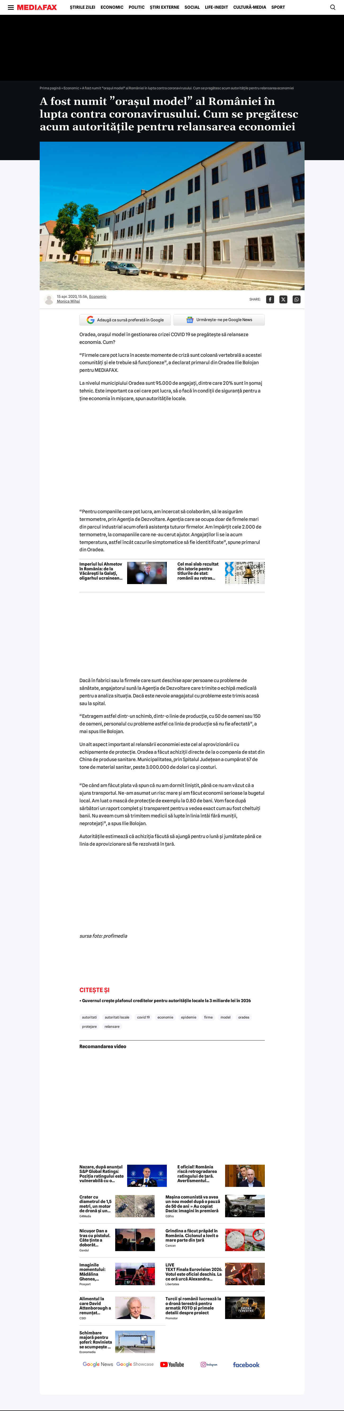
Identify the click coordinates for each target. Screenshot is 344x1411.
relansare (112, 1026)
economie (165, 1017)
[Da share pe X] (283, 299)
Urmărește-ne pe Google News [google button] (219, 320)
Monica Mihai (68, 301)
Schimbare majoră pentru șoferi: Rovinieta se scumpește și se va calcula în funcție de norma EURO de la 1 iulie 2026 (95, 1340)
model (225, 1017)
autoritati (89, 1017)
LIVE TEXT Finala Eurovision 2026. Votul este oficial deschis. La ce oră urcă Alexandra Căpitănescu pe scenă (194, 1272)
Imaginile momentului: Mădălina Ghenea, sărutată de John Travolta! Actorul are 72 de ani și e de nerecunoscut (93, 1272)
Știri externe (164, 7)
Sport (278, 7)
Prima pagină (50, 88)
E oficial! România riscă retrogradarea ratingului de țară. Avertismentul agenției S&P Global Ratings (197, 1174)
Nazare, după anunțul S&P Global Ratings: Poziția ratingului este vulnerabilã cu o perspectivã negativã (101, 1174)
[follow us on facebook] (246, 1365)
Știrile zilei (82, 7)
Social (192, 7)
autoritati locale (117, 1017)
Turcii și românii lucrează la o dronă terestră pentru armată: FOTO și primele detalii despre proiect (193, 1306)
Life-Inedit (216, 7)
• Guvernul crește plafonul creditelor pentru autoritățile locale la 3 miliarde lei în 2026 (165, 1000)
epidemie (188, 1017)
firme (208, 1017)
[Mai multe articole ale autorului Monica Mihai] (49, 299)
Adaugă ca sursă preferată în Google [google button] (125, 320)
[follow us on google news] (98, 1365)
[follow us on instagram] (209, 1365)
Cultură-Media (249, 7)
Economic (112, 7)
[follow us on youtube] (172, 1365)
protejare (89, 1026)
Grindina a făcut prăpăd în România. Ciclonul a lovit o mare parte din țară (192, 1236)
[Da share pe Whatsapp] (297, 299)
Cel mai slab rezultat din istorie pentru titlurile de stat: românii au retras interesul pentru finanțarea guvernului (199, 571)
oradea (243, 1017)
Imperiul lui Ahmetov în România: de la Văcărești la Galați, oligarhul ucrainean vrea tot (100, 571)
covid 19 (143, 1017)
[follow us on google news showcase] (135, 1365)
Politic (137, 7)
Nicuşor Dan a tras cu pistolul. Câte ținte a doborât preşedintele (94, 1238)
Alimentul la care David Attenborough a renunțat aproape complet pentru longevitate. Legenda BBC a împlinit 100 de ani (95, 1306)
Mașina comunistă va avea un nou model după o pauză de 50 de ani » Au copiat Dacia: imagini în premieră (193, 1204)
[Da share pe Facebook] (270, 299)
